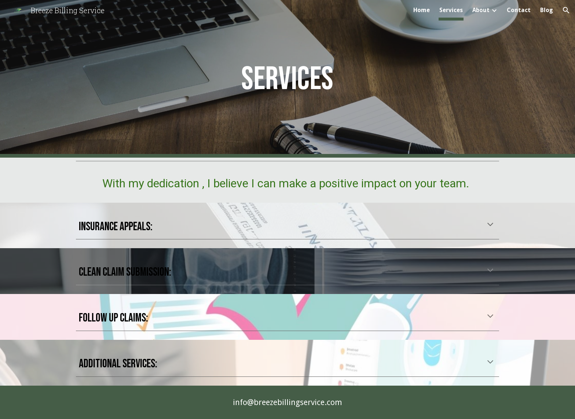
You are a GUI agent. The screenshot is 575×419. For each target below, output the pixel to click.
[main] (287, 79)
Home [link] (421, 10)
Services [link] (451, 10)
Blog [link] (546, 10)
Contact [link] (519, 10)
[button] (566, 10)
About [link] (481, 10)
